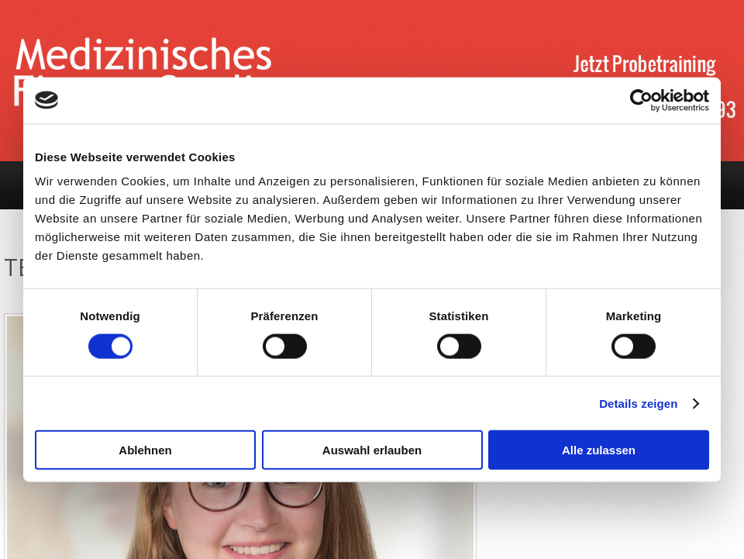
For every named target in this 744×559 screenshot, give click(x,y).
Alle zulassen (599, 450)
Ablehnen (145, 450)
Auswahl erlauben (372, 450)
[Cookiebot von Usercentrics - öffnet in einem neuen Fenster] (641, 100)
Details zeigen (638, 402)
